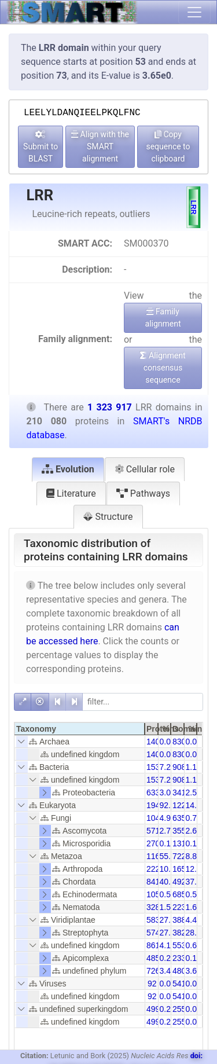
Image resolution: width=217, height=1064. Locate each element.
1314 (181, 843)
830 (179, 741)
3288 (155, 907)
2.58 (193, 792)
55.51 (170, 856)
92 (152, 983)
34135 (183, 792)
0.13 (167, 843)
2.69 (193, 830)
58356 (157, 919)
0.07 (167, 741)
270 (153, 843)
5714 (155, 830)
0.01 (193, 741)
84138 (157, 881)
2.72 (167, 830)
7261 (155, 970)
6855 (181, 894)
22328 (183, 907)
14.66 (196, 805)
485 (153, 958)
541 (179, 983)
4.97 (167, 818)
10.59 (170, 869)
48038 (183, 970)
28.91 (196, 932)
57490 (157, 932)
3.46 (167, 970)
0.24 (167, 1009)
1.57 (167, 907)
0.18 (193, 958)
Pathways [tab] (143, 493)
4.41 (193, 919)
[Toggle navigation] (194, 12)
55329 (183, 945)
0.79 (193, 818)
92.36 (170, 805)
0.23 (167, 958)
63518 (183, 818)
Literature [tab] (71, 493)
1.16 (193, 767)
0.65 (193, 945)
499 (153, 1009)
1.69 (193, 907)
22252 (157, 869)
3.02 (167, 792)
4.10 (167, 945)
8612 (155, 945)
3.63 (193, 970)
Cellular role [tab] (145, 469)
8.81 (193, 856)
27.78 (170, 919)
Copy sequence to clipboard (168, 146)
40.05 (170, 881)
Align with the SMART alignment (100, 146)
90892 (183, 767)
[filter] (142, 702)
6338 (155, 792)
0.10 (193, 843)
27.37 (170, 932)
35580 (183, 830)
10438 (157, 818)
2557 (181, 1009)
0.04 (167, 983)
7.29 (167, 767)
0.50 (167, 894)
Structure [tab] (108, 516)
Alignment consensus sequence (162, 367)
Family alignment (163, 317)
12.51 (196, 869)
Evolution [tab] (68, 469)
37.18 (196, 881)
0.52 (193, 894)
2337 (181, 958)
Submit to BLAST (40, 146)
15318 (157, 767)
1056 (155, 894)
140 (153, 741)
